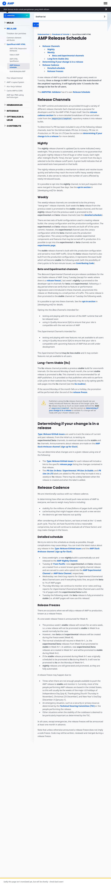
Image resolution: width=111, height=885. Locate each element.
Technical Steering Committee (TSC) (77, 699)
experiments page (87, 239)
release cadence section (90, 112)
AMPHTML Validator (51, 92)
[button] (105, 3)
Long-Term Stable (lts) (58, 58)
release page (65, 458)
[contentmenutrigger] (71, 16)
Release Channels (51, 46)
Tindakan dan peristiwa (16, 33)
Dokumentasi (43, 34)
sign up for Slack (54, 440)
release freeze (54, 274)
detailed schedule (92, 212)
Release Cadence (50, 65)
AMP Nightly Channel (67, 554)
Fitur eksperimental (14, 78)
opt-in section (83, 184)
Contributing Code (84, 257)
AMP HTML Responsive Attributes (18, 49)
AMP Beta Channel (62, 567)
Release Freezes (55, 71)
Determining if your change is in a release (62, 61)
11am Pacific (59, 557)
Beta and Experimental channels (68, 55)
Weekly (51, 52)
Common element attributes (14, 38)
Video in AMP (14, 55)
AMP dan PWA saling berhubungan (15, 96)
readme (79, 377)
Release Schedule (81, 92)
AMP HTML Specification (14, 60)
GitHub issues (51, 427)
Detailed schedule (56, 68)
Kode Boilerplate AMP (18, 71)
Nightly (51, 49)
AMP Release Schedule (15, 66)
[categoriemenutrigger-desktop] (42, 25)
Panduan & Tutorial (60, 34)
